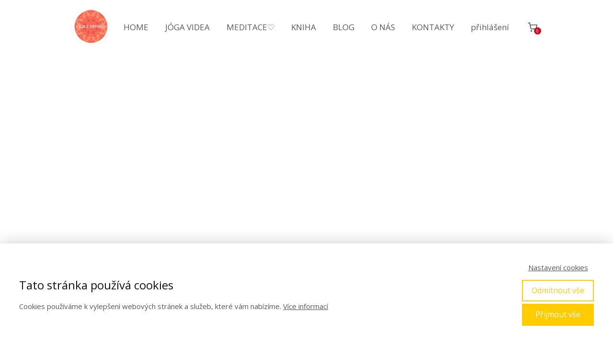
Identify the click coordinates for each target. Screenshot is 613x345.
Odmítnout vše (558, 290)
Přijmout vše (557, 314)
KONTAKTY (433, 27)
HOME (136, 27)
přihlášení (490, 27)
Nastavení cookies (558, 267)
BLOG (343, 27)
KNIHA (303, 27)
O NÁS (383, 27)
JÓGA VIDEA (187, 27)
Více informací (305, 306)
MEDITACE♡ (250, 27)
